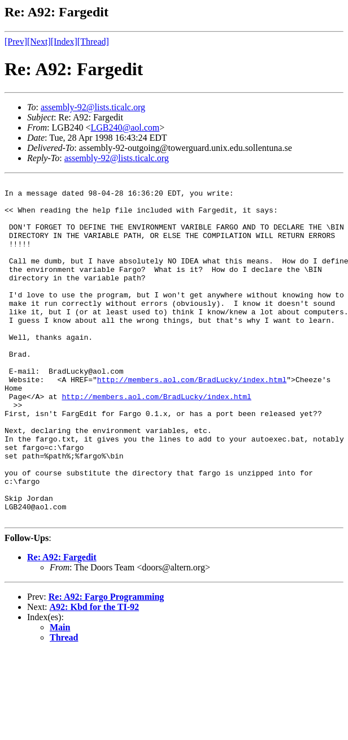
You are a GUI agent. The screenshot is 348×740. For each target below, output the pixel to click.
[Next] (39, 41)
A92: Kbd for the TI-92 (95, 675)
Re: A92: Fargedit (62, 625)
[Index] (64, 41)
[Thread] (93, 41)
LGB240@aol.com (124, 127)
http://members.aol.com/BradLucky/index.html (191, 420)
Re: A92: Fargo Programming (106, 664)
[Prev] (16, 41)
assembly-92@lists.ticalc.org (93, 107)
